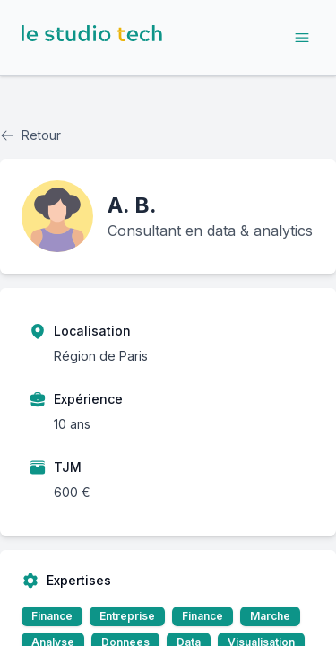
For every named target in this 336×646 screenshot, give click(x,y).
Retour (30, 135)
